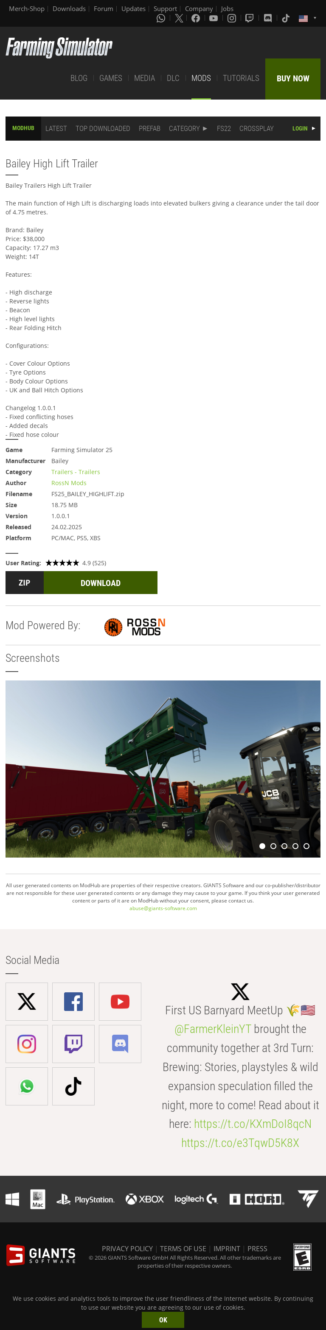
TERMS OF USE (183, 1248)
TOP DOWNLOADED (103, 128)
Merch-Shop (27, 8)
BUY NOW (293, 78)
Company (199, 8)
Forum (103, 8)
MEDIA (144, 78)
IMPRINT (227, 1248)
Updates (133, 8)
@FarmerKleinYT (212, 1029)
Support (165, 8)
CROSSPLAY (256, 128)
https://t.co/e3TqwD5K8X (240, 1143)
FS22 (224, 128)
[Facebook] (196, 17)
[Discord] (269, 17)
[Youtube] (214, 17)
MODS (201, 78)
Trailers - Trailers (75, 472)
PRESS (257, 1248)
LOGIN (300, 128)
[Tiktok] (286, 17)
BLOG (78, 78)
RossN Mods (69, 483)
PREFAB (149, 128)
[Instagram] (233, 17)
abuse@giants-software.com (163, 908)
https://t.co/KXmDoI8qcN (253, 1124)
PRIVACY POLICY (127, 1248)
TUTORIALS (241, 78)
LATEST (56, 128)
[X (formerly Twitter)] (179, 17)
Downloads (69, 8)
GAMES (110, 78)
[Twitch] (250, 17)
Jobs (227, 8)
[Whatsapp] (162, 17)
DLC (173, 78)
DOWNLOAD (101, 583)
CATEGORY (184, 128)
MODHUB (23, 128)
